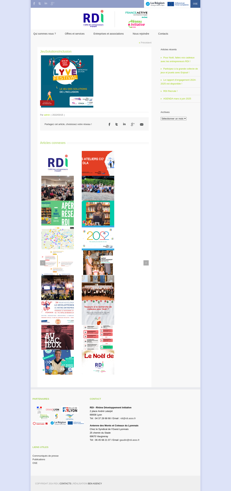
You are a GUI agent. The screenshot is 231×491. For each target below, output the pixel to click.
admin (47, 115)
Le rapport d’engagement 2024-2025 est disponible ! (178, 82)
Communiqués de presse (45, 455)
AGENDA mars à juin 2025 (177, 98)
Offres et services (75, 33)
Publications (38, 459)
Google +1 (133, 124)
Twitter (40, 3)
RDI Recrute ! (170, 91)
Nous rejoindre (141, 33)
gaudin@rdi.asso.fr (130, 440)
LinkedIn (46, 3)
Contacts (163, 33)
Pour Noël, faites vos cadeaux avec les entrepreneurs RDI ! (178, 59)
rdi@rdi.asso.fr (128, 418)
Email (141, 124)
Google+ (53, 3)
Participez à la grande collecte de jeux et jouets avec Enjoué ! (179, 70)
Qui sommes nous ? (44, 33)
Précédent (146, 42)
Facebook (34, 3)
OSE (195, 4)
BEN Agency (95, 483)
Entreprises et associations (108, 33)
